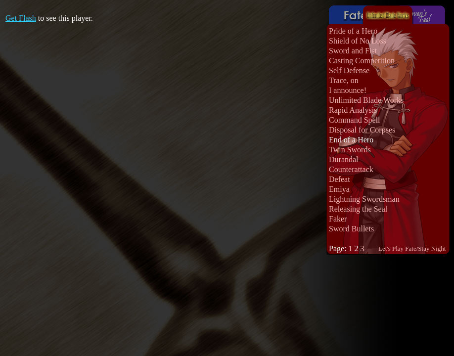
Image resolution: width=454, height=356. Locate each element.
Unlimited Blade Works (366, 100)
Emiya (339, 189)
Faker (338, 219)
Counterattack (351, 169)
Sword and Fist (353, 50)
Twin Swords (350, 149)
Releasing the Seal (358, 209)
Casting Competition (362, 60)
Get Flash (20, 18)
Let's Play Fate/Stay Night (412, 248)
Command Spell (354, 120)
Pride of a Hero (353, 31)
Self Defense (349, 70)
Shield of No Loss (357, 41)
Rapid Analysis (353, 110)
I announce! (347, 90)
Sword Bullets (351, 228)
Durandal (344, 159)
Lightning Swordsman (364, 199)
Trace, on (344, 80)
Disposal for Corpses (362, 130)
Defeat (339, 179)
